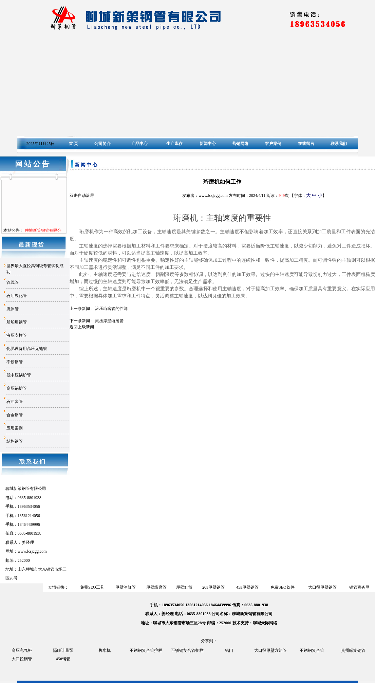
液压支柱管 (16, 335)
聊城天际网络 (265, 623)
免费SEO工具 (92, 587)
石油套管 (14, 401)
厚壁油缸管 (125, 587)
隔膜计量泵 (63, 650)
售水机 (104, 650)
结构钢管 (14, 441)
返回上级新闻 (82, 327)
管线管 (12, 282)
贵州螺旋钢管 (353, 650)
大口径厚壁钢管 (322, 587)
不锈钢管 (14, 361)
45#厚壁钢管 (247, 587)
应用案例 (14, 428)
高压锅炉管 (16, 388)
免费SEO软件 (282, 587)
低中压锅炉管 (18, 375)
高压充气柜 (22, 650)
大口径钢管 (22, 659)
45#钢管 (63, 659)
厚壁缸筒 (184, 587)
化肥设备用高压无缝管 (26, 348)
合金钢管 (14, 414)
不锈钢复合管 (312, 650)
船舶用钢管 (16, 322)
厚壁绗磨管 (156, 587)
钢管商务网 (359, 587)
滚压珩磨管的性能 (111, 308)
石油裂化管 (16, 295)
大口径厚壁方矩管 (270, 650)
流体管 (12, 309)
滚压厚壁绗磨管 (109, 320)
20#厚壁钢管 (213, 587)
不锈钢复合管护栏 (146, 650)
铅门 (229, 650)
